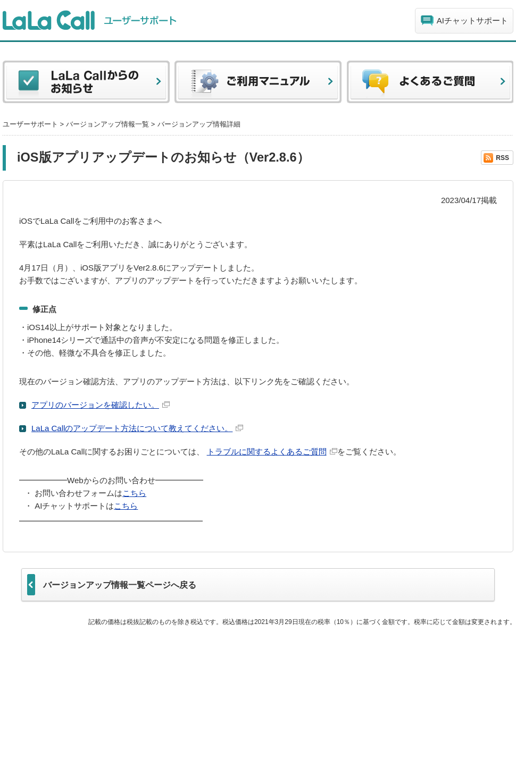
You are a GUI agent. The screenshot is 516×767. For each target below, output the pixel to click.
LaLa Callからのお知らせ (86, 85)
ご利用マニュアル (258, 85)
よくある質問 (429, 85)
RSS (502, 158)
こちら (134, 493)
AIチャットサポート (472, 20)
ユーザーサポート (30, 124)
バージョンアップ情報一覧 (107, 124)
